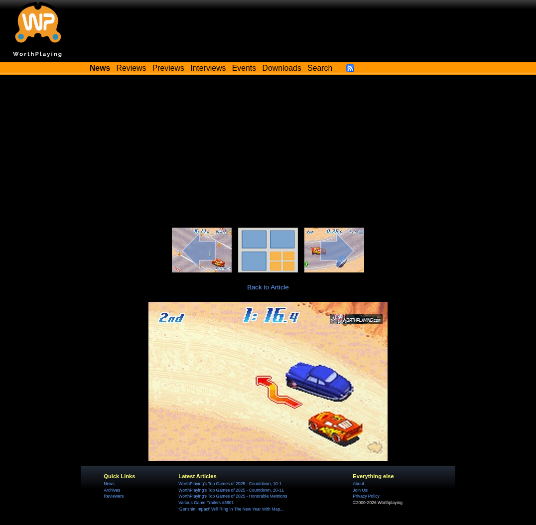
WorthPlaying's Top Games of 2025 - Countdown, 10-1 (229, 483)
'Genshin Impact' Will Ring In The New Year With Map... (230, 509)
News (109, 483)
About (358, 483)
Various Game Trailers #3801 (206, 502)
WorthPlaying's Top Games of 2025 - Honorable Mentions (232, 496)
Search (319, 68)
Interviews (208, 68)
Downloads (282, 68)
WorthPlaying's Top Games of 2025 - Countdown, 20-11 (231, 490)
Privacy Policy (366, 496)
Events (244, 68)
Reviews (131, 68)
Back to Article (268, 287)
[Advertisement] (268, 153)
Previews (168, 68)
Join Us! (360, 490)
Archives (112, 490)
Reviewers (114, 496)
